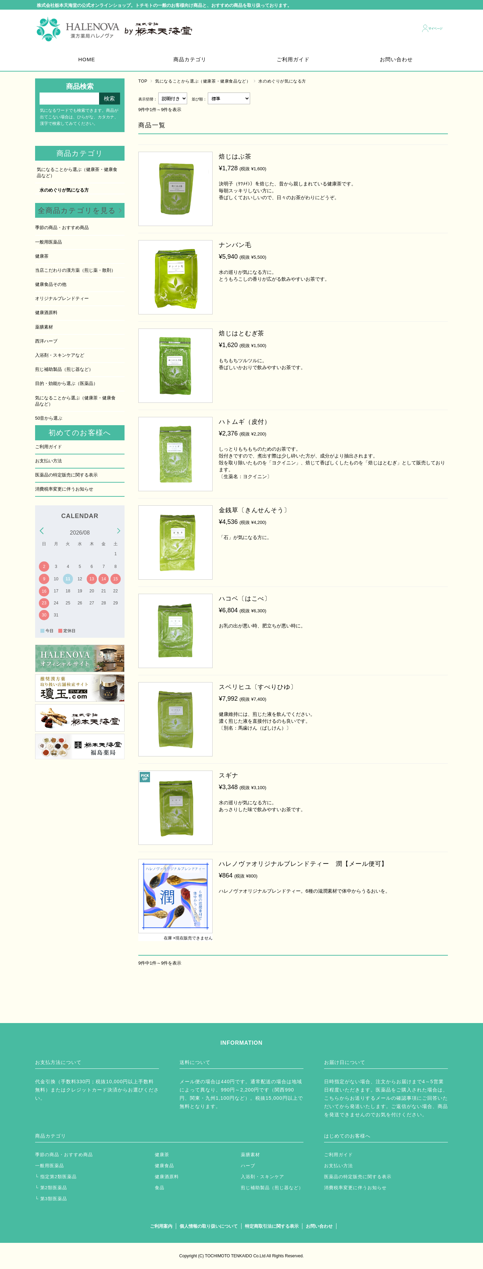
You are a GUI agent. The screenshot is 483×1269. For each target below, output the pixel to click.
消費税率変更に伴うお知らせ (64, 489)
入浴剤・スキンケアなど (59, 355)
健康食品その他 (50, 284)
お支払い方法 (48, 460)
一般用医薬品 (48, 242)
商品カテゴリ (189, 59)
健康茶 (42, 256)
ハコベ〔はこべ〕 (245, 598)
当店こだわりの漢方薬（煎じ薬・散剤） (75, 270)
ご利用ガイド (293, 59)
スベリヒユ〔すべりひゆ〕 (258, 687)
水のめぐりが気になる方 (64, 190)
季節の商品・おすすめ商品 (62, 227)
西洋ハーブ (46, 341)
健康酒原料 (46, 312)
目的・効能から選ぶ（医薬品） (66, 383)
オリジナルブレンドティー (62, 298)
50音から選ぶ (48, 418)
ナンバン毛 (235, 244)
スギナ (228, 775)
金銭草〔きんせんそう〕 (254, 510)
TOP (142, 81)
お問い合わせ (396, 59)
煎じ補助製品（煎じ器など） (64, 369)
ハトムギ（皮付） (245, 421)
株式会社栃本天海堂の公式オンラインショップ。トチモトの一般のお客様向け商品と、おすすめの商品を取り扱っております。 (164, 5)
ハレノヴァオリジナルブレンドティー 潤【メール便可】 (303, 863)
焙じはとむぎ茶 (241, 333)
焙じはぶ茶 (235, 156)
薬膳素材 (44, 327)
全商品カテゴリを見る (77, 210)
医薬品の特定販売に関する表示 (66, 474)
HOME (86, 59)
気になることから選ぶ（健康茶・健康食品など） (202, 81)
